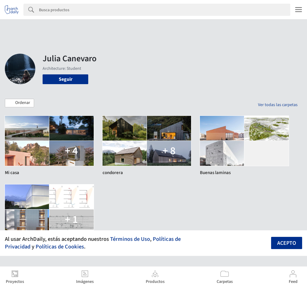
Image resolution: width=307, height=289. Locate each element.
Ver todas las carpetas (278, 105)
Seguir (65, 79)
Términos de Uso (130, 239)
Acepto (286, 243)
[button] (19, 103)
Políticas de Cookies (60, 247)
